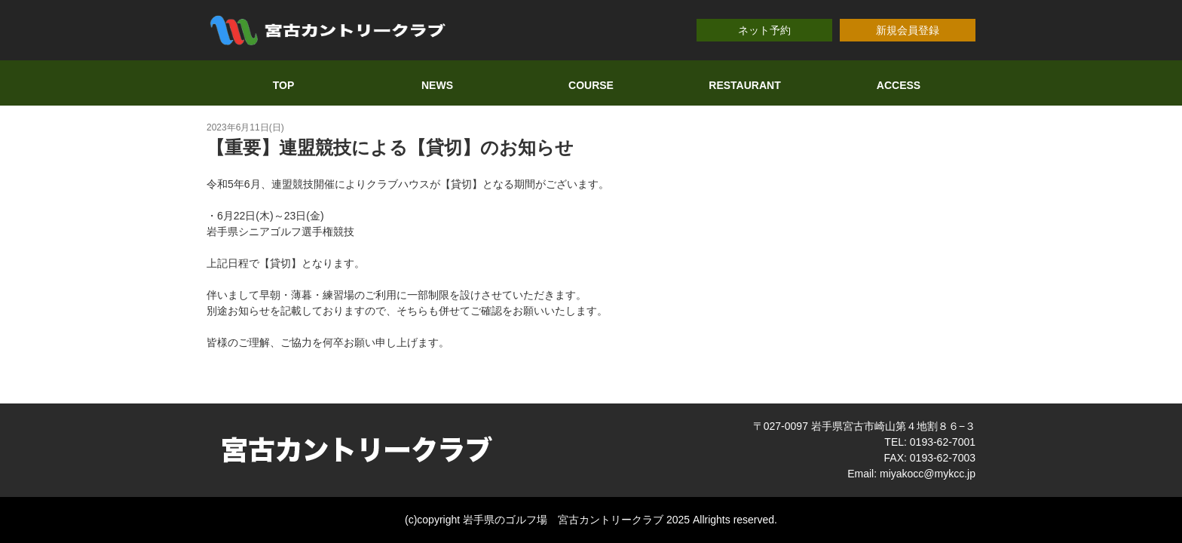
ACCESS (898, 85)
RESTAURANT (744, 85)
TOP (284, 85)
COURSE (591, 85)
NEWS (437, 85)
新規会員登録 (907, 30)
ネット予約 (764, 30)
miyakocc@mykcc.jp (927, 474)
